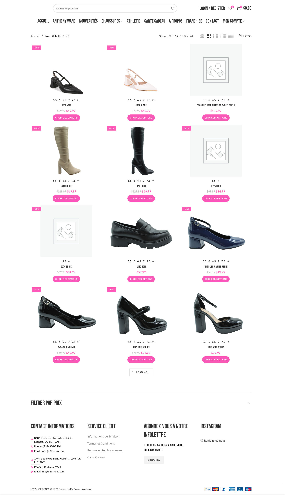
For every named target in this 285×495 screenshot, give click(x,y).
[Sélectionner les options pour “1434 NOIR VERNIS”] (66, 359)
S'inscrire (154, 459)
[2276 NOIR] (215, 151)
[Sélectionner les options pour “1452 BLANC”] (141, 117)
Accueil (35, 36)
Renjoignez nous (214, 440)
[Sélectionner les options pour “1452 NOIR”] (66, 117)
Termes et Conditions (101, 443)
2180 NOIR (141, 266)
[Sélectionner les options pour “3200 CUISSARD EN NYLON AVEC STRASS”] (216, 117)
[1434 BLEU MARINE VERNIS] (215, 231)
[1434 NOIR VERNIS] (66, 312)
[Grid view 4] (215, 36)
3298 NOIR (141, 186)
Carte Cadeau (96, 457)
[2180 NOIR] (141, 231)
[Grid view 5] (223, 36)
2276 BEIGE (66, 266)
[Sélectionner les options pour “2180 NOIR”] (141, 279)
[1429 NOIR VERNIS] (141, 312)
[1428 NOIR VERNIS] (215, 312)
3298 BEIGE (66, 186)
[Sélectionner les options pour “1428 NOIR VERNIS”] (216, 359)
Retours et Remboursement (105, 450)
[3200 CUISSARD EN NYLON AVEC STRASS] (215, 70)
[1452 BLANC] (141, 70)
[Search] (115, 8)
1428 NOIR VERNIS (216, 347)
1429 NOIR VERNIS (141, 347)
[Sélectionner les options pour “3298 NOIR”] (141, 198)
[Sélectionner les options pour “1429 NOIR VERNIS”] (141, 359)
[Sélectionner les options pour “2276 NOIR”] (216, 198)
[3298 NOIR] (141, 151)
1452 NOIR (66, 105)
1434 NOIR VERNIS (66, 347)
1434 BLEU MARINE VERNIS (216, 266)
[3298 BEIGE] (66, 151)
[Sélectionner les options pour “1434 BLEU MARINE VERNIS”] (216, 279)
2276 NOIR (216, 186)
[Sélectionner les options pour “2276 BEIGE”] (66, 279)
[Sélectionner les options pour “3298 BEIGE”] (66, 198)
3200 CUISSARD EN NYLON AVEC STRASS (216, 105)
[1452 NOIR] (66, 70)
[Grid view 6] (230, 36)
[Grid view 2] (202, 36)
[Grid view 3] (209, 36)
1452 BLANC (141, 105)
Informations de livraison (103, 436)
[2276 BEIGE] (66, 231)
